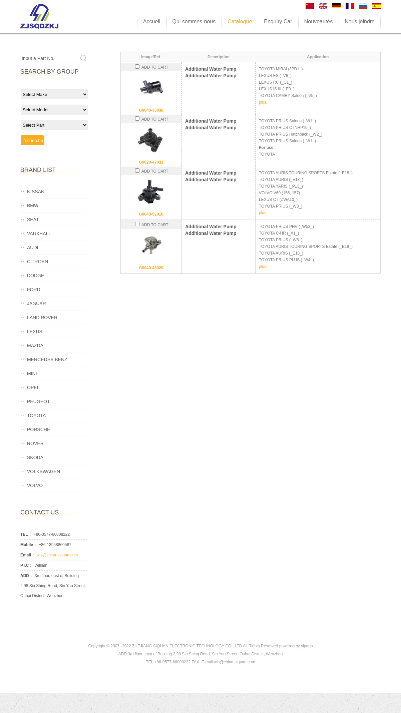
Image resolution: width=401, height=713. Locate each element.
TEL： (26, 534)
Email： (27, 555)
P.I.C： (26, 565)
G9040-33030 (151, 110)
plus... (264, 102)
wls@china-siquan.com (57, 555)
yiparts (307, 646)
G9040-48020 (151, 268)
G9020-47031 (151, 162)
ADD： (26, 575)
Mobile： (28, 544)
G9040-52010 (151, 214)
